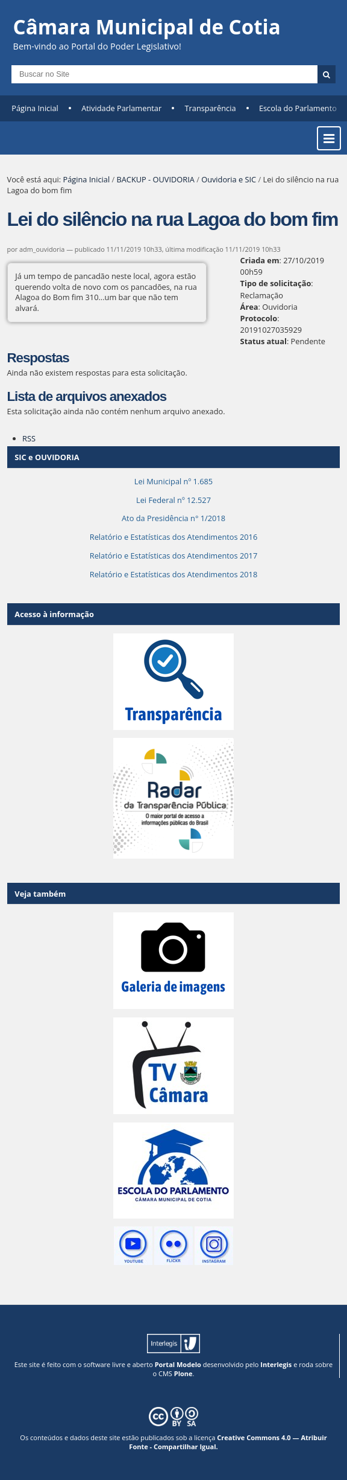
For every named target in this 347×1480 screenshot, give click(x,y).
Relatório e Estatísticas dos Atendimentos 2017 (173, 555)
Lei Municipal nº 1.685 (173, 481)
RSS (29, 438)
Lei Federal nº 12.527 (173, 500)
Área (249, 306)
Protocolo (259, 318)
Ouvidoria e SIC (228, 179)
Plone (183, 1373)
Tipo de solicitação (275, 283)
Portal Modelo (178, 1364)
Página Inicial (34, 108)
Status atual (263, 341)
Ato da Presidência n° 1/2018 (173, 518)
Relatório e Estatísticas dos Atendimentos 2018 (173, 574)
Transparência (210, 108)
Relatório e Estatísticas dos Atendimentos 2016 (173, 536)
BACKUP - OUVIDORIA (155, 179)
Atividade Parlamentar (121, 108)
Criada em (260, 260)
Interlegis (276, 1364)
